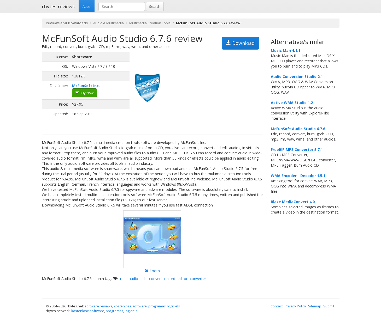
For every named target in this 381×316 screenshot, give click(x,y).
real (123, 278)
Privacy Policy (295, 306)
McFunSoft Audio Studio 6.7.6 (298, 128)
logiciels (173, 306)
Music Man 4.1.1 (285, 50)
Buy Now (84, 92)
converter (198, 278)
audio (133, 278)
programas (157, 306)
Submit (328, 306)
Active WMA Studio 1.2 (292, 102)
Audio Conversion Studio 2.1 (297, 76)
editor (182, 278)
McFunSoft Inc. (86, 85)
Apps (87, 6)
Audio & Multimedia (108, 23)
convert (155, 278)
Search (154, 6)
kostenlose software (130, 306)
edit (143, 278)
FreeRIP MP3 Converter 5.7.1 (297, 149)
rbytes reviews (58, 6)
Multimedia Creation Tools (150, 23)
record (169, 278)
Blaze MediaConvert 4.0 (293, 201)
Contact (277, 306)
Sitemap (314, 306)
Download (240, 43)
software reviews (98, 306)
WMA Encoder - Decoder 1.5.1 (298, 175)
